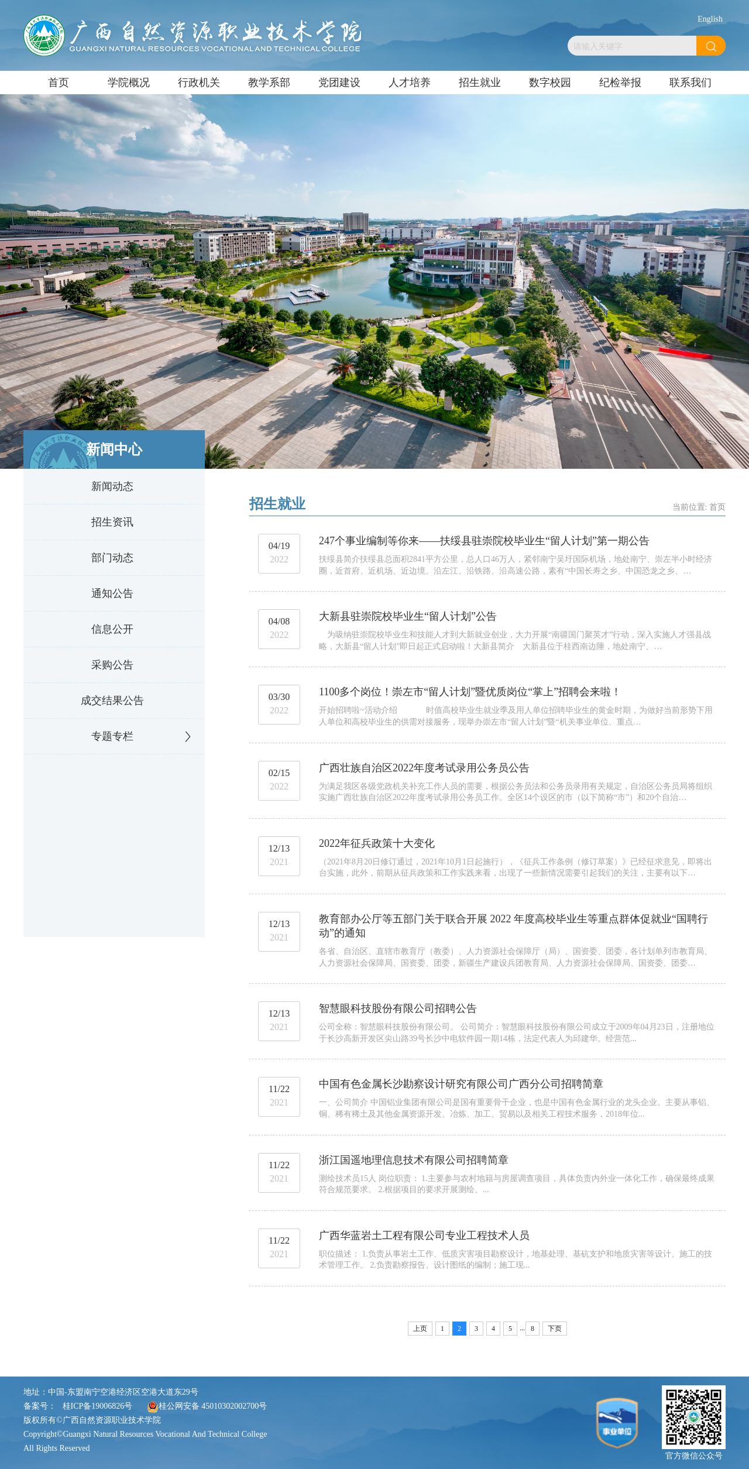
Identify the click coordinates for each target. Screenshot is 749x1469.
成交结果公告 (112, 700)
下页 (555, 1328)
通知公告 (112, 593)
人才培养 (410, 82)
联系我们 (690, 82)
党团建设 (339, 82)
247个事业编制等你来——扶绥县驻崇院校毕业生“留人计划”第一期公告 (484, 541)
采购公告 (112, 665)
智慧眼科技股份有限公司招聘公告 (398, 1008)
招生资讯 (112, 522)
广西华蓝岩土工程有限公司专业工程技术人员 (424, 1235)
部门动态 (112, 558)
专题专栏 (112, 736)
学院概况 (129, 82)
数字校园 (550, 82)
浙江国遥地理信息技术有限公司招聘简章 (414, 1160)
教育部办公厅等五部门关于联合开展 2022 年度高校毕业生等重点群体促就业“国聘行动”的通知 (513, 926)
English (710, 19)
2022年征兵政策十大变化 (377, 843)
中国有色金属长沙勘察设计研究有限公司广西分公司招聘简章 (461, 1084)
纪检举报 (620, 82)
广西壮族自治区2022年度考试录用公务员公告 (424, 768)
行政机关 (199, 82)
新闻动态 (112, 486)
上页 (420, 1328)
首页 (58, 82)
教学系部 (269, 82)
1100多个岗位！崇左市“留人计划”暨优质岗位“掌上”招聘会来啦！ (470, 692)
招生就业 (480, 82)
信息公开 (112, 629)
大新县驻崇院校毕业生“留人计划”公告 (408, 616)
